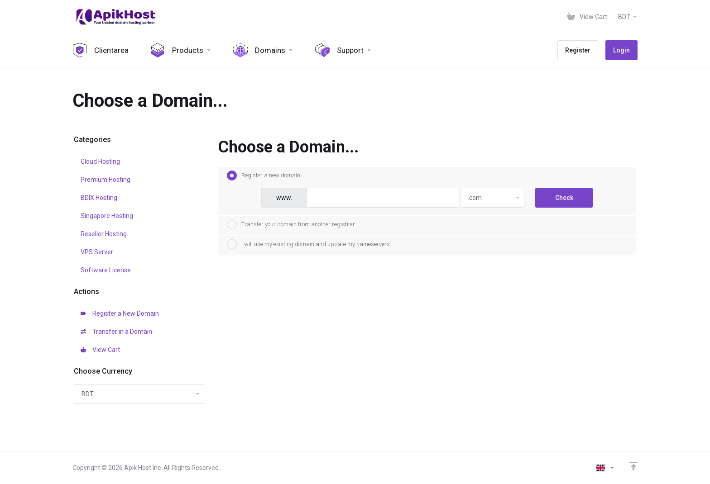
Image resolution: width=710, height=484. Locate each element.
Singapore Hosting (107, 215)
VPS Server (97, 252)
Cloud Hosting (100, 161)
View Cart (100, 349)
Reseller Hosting (104, 233)
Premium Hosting (105, 179)
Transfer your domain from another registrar (291, 224)
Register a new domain (263, 175)
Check (564, 197)
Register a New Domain (120, 313)
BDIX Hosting (99, 197)
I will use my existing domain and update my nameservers (308, 244)
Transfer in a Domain (116, 331)
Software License (106, 270)
